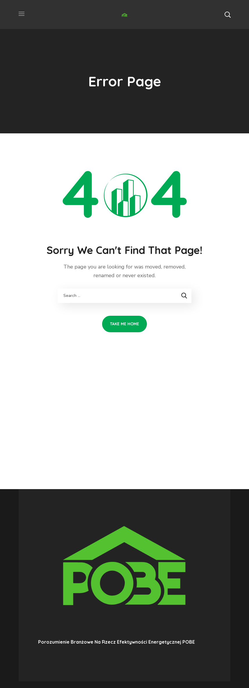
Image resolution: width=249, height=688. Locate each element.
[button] (227, 14)
